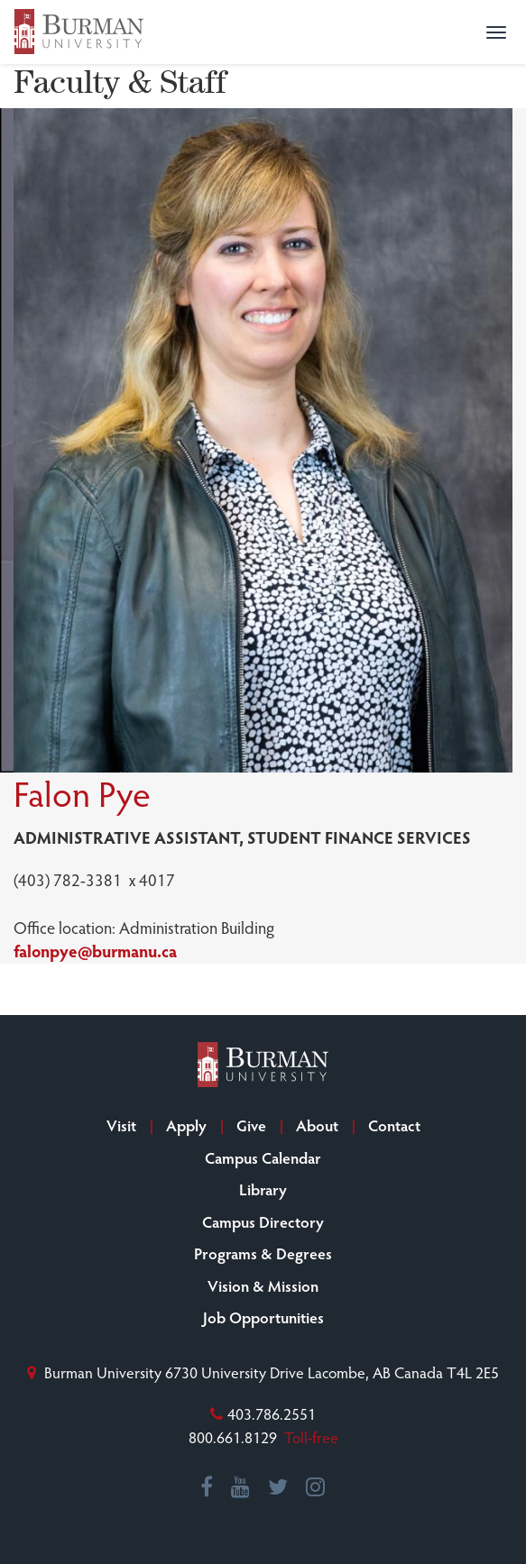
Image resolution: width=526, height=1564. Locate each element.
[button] (496, 32)
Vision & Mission (263, 1285)
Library (263, 1189)
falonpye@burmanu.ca (95, 950)
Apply (186, 1125)
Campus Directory (263, 1221)
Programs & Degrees (263, 1253)
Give (251, 1125)
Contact (394, 1125)
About (317, 1125)
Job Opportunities (263, 1317)
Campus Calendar (263, 1157)
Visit (121, 1125)
